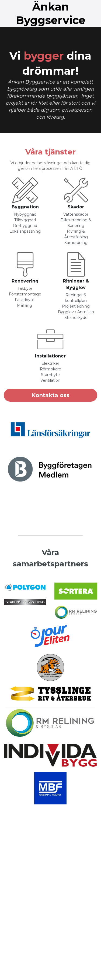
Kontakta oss (50, 395)
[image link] (25, 190)
